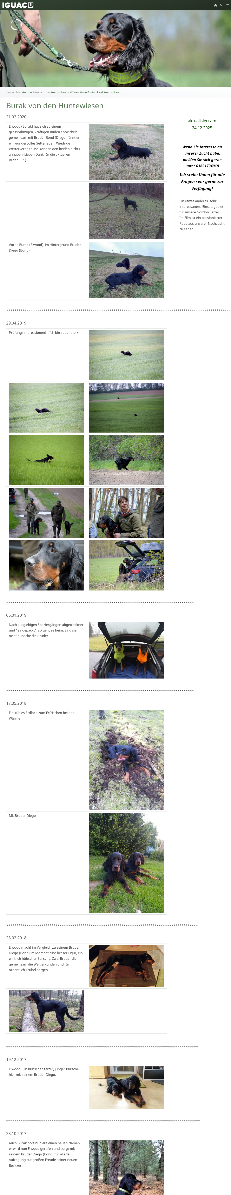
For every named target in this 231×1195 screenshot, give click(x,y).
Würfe (74, 92)
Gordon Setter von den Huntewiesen (44, 92)
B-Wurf (84, 92)
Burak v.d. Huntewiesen (105, 92)
